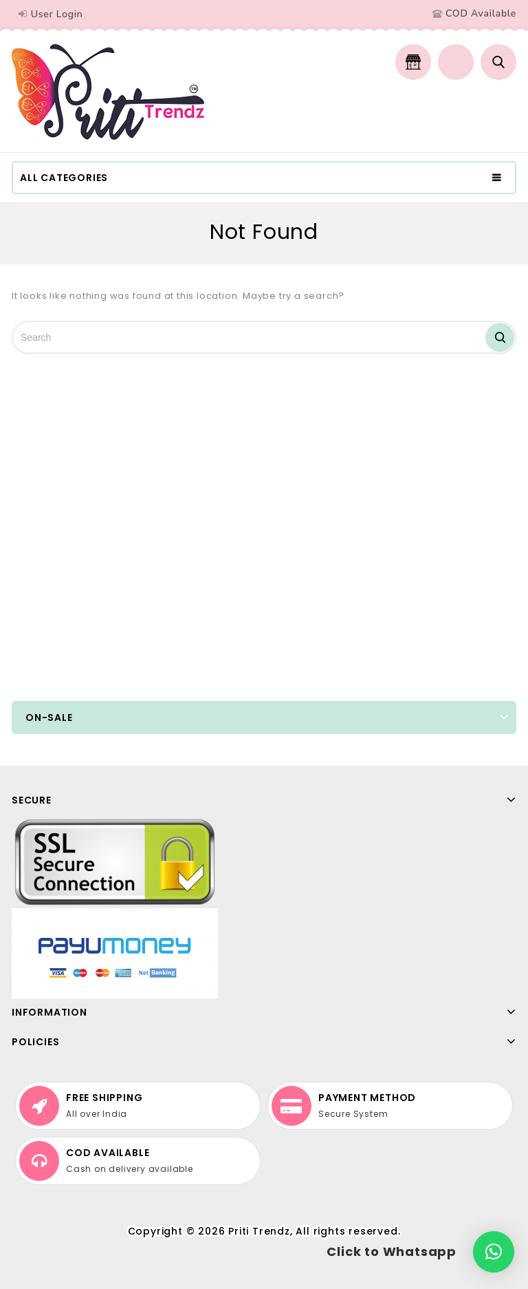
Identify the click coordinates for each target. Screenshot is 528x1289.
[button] (493, 1251)
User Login (57, 14)
